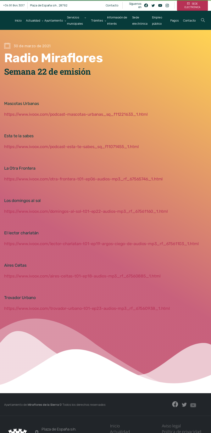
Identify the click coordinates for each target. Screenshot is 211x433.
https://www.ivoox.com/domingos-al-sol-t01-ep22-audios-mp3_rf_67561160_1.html (86, 211)
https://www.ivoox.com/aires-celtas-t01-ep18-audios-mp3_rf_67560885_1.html (82, 276)
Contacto (112, 5)
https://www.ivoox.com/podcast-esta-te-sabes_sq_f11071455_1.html (71, 146)
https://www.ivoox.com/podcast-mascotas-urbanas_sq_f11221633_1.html (76, 114)
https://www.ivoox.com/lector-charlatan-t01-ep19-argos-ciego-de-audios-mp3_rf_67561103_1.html (101, 243)
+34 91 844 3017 (14, 5)
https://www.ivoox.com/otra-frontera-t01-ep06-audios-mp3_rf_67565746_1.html (83, 178)
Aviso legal (171, 426)
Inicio (115, 426)
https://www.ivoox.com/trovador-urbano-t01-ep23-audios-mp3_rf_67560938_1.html (87, 308)
